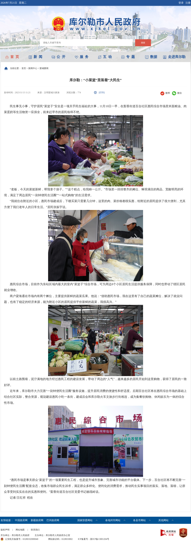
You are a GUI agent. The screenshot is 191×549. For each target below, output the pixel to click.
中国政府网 (21, 520)
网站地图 (20, 530)
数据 (151, 57)
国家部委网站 (85, 520)
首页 (24, 68)
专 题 (128, 57)
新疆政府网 (37, 520)
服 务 (81, 57)
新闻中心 (32, 68)
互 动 (105, 57)
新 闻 (35, 57)
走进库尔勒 (174, 57)
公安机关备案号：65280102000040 (19, 539)
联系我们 (35, 530)
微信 (177, 93)
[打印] (102, 92)
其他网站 (163, 520)
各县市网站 (139, 520)
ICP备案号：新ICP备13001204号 (93, 539)
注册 (188, 2)
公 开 (58, 57)
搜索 (143, 42)
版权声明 (5, 530)
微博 (165, 93)
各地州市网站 (112, 520)
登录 (181, 2)
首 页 (12, 57)
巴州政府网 (53, 520)
